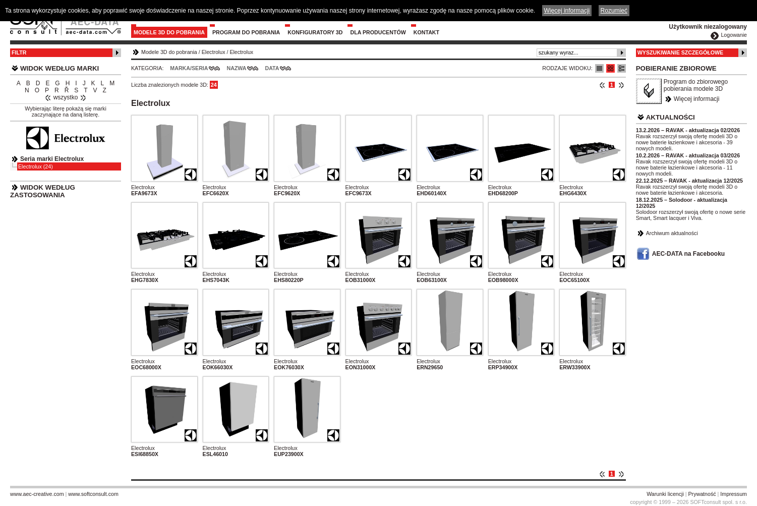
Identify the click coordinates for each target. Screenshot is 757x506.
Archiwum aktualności (672, 233)
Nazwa (236, 68)
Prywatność (702, 494)
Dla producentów (377, 32)
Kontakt (426, 32)
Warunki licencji (665, 494)
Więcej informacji (697, 98)
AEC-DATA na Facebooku (688, 253)
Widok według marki (59, 68)
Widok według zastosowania (42, 191)
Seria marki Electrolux (52, 158)
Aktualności (670, 117)
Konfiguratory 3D (314, 32)
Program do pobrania (246, 32)
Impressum (733, 494)
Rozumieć (614, 10)
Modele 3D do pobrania (169, 32)
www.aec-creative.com (37, 494)
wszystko (65, 97)
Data (272, 68)
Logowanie (734, 35)
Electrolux (213, 52)
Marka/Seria (189, 68)
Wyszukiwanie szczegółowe (680, 52)
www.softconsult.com (93, 494)
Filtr (19, 52)
